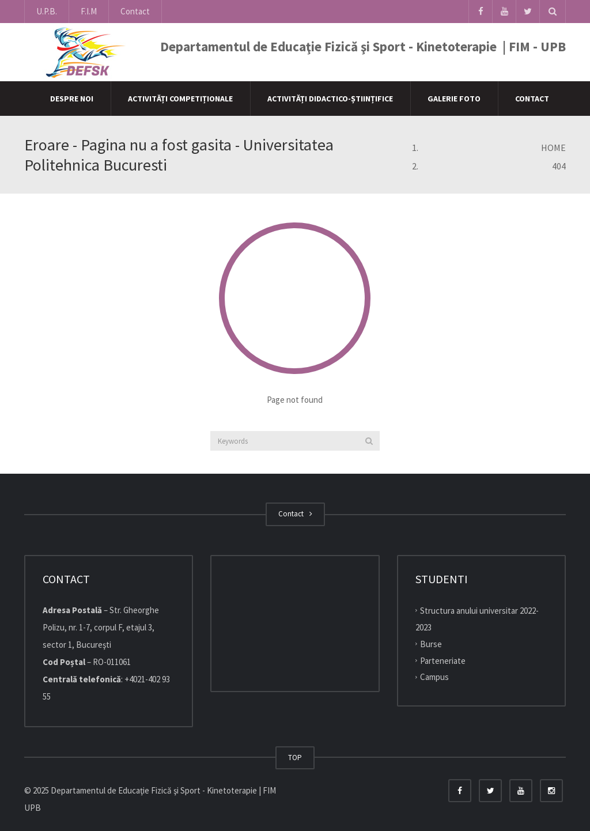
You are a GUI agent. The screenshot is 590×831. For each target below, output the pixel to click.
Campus (434, 676)
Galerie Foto (454, 98)
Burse (431, 644)
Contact (135, 11)
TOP (295, 757)
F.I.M (89, 11)
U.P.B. (46, 11)
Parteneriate (443, 660)
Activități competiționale (180, 98)
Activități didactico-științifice (330, 98)
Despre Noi (71, 98)
